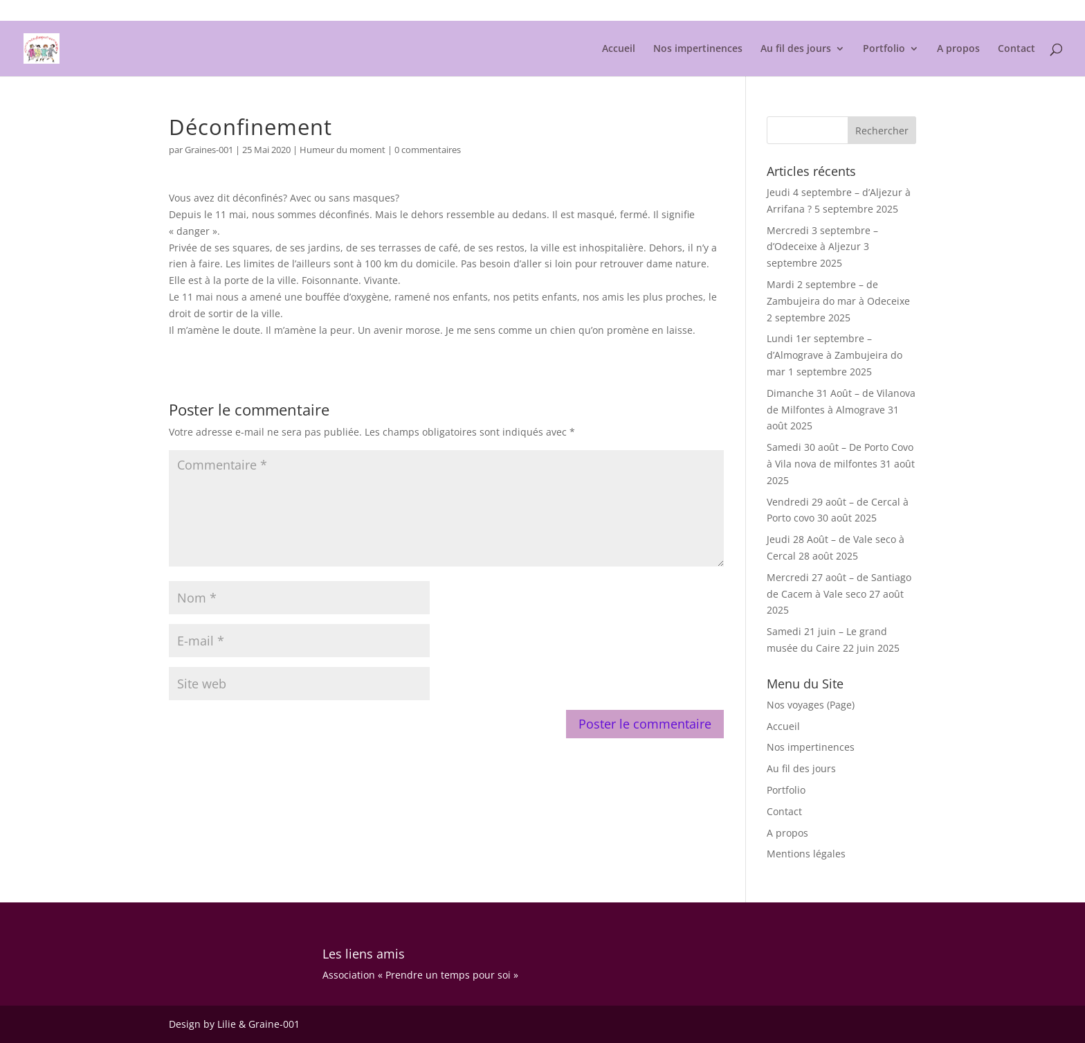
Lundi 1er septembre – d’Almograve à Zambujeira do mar (834, 355)
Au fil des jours (795, 49)
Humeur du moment (342, 149)
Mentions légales (882, 11)
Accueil (618, 49)
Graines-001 (209, 149)
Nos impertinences (697, 49)
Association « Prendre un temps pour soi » (420, 974)
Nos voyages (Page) (811, 704)
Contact (1016, 49)
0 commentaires (427, 149)
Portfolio (884, 49)
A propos (958, 49)
